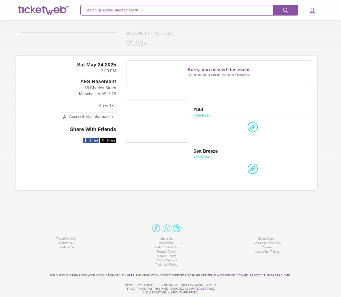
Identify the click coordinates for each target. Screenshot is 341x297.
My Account (166, 228)
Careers (267, 233)
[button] (310, 10)
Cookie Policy (166, 241)
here (130, 260)
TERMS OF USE (205, 288)
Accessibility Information (87, 156)
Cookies (243, 260)
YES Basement (98, 121)
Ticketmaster (65, 233)
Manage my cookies (166, 246)
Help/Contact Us (166, 233)
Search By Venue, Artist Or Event (111, 10)
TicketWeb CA (65, 228)
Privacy (255, 260)
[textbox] (189, 10)
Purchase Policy (166, 250)
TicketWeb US (65, 224)
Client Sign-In (267, 224)
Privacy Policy (166, 237)
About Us (166, 224)
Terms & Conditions (221, 260)
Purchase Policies (277, 260)
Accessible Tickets (267, 237)
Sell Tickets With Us (267, 228)
